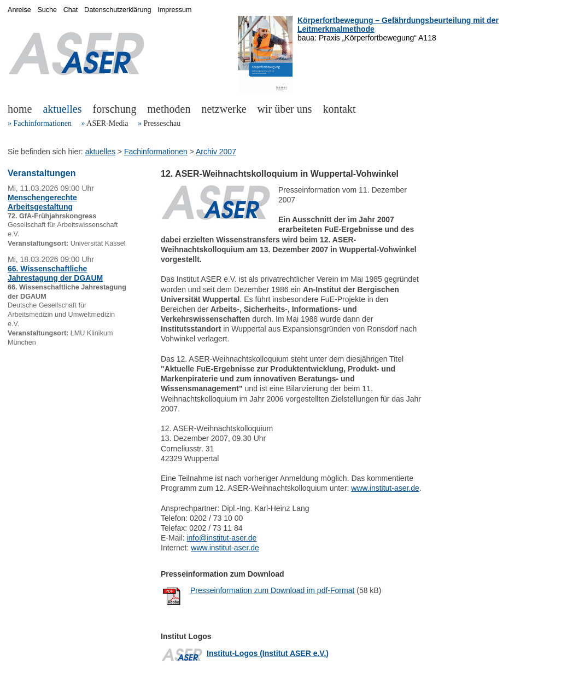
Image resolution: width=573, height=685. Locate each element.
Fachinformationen (43, 123)
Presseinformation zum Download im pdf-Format (272, 590)
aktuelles (62, 109)
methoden (169, 109)
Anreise (19, 10)
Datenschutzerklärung (117, 10)
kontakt (339, 109)
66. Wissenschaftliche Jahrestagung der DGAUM (55, 273)
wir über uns (285, 109)
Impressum (174, 10)
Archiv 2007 (216, 151)
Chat (70, 10)
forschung (115, 109)
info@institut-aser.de (221, 537)
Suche (47, 10)
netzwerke (223, 109)
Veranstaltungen (41, 173)
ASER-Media (107, 123)
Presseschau (161, 123)
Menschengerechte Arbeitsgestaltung (42, 202)
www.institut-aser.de (385, 488)
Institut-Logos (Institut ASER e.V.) (268, 653)
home (20, 109)
